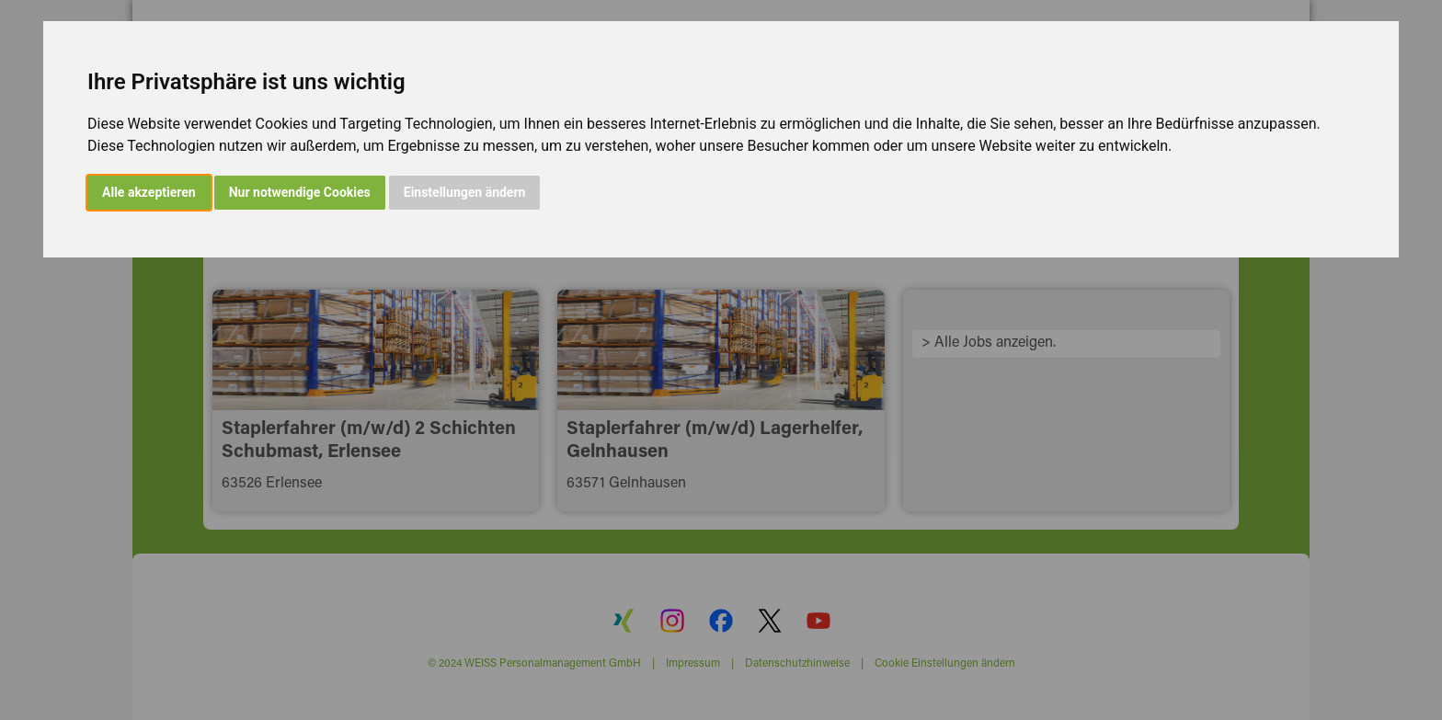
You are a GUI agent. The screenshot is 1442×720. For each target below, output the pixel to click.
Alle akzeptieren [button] (149, 192)
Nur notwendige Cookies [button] (300, 192)
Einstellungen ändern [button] (465, 192)
